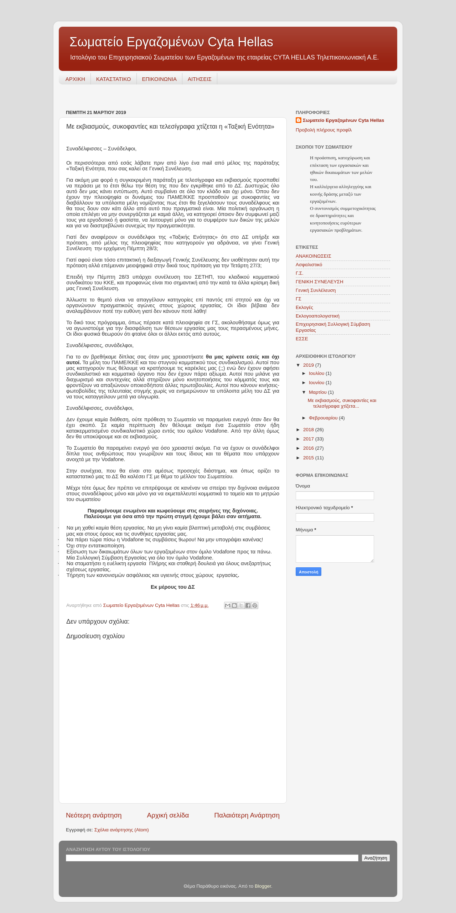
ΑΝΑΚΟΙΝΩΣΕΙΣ (313, 256)
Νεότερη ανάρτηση (94, 815)
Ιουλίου (317, 373)
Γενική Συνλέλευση (316, 290)
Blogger (263, 886)
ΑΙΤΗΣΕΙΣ (200, 79)
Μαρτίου (318, 392)
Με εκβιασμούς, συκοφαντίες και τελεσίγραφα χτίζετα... (342, 403)
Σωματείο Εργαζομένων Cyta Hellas (171, 42)
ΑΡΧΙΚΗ (75, 79)
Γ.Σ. (300, 273)
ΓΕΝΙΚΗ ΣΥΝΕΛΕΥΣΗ (319, 281)
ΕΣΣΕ (302, 338)
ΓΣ (298, 298)
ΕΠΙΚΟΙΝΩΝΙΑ (159, 79)
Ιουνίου (317, 382)
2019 (309, 365)
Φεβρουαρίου (324, 418)
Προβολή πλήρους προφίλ (324, 130)
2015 (309, 457)
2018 (309, 429)
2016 (309, 448)
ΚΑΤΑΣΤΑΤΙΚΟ (113, 79)
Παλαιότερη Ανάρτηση (247, 815)
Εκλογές (304, 307)
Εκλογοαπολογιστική (318, 316)
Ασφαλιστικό (309, 264)
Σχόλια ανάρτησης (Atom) (121, 829)
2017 (309, 439)
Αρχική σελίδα (168, 815)
